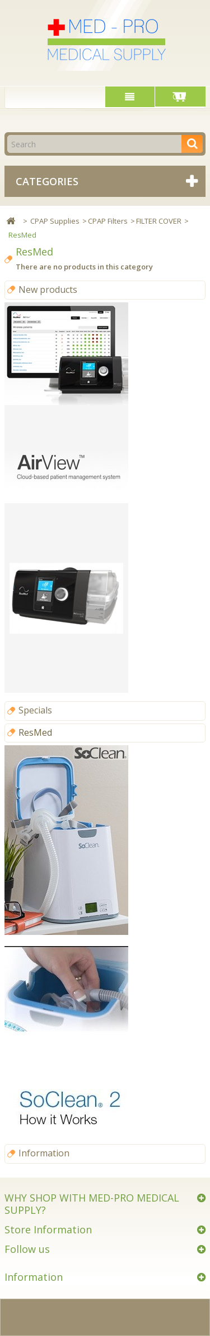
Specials (35, 710)
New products (47, 289)
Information (43, 1153)
